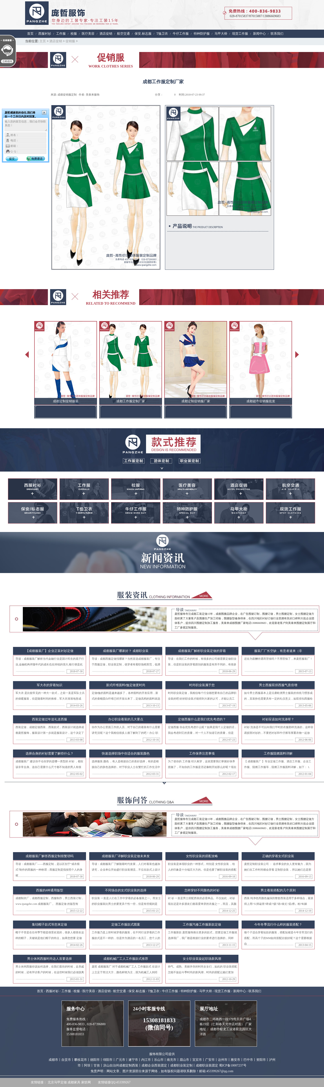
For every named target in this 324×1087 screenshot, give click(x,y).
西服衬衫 (44, 33)
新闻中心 (259, 33)
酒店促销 (105, 33)
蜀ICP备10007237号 (232, 1065)
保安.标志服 (143, 33)
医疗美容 (88, 33)
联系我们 (277, 33)
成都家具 (74, 1082)
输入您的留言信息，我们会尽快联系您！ (26, 125)
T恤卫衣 (162, 33)
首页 (30, 33)
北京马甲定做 (57, 1082)
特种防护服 (202, 33)
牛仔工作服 (181, 33)
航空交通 (123, 33)
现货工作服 (240, 33)
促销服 (70, 41)
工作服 (61, 33)
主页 (42, 41)
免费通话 (36, 158)
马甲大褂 (220, 33)
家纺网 (86, 1082)
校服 (74, 33)
